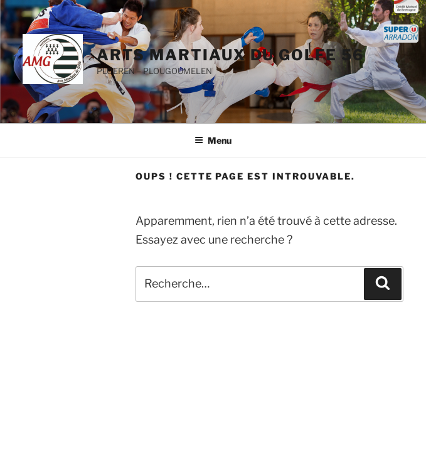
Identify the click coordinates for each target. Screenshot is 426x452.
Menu (213, 140)
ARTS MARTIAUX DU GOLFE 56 (231, 55)
